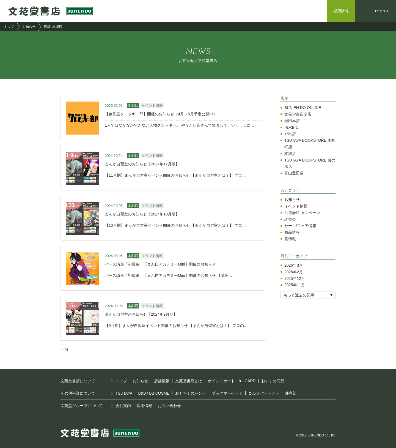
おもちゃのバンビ (190, 393)
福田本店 (292, 121)
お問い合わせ (169, 406)
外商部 (290, 393)
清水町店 (292, 127)
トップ (9, 27)
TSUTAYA (124, 393)
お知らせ (28, 27)
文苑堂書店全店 (297, 114)
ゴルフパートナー (263, 393)
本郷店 (290, 153)
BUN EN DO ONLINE (302, 107)
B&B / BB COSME (153, 393)
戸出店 (290, 134)
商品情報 (292, 232)
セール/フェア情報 (300, 225)
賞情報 (290, 239)
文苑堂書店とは (188, 381)
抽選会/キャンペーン (302, 213)
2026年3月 (293, 265)
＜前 (64, 349)
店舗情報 (161, 381)
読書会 (290, 219)
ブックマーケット (227, 393)
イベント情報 (295, 206)
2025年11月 (294, 285)
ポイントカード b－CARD (231, 381)
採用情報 (341, 11)
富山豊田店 (294, 173)
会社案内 (123, 406)
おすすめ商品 (272, 381)
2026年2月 (293, 272)
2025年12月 (294, 278)
